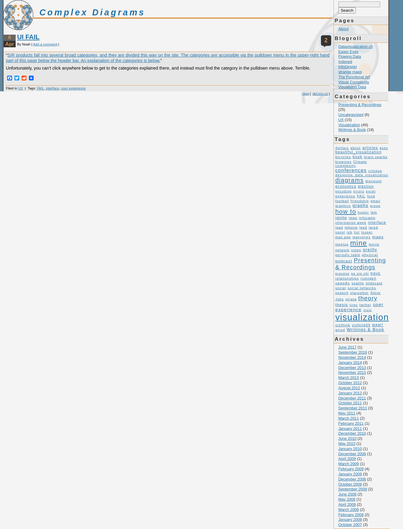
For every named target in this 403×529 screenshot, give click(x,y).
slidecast (374, 283)
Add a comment (45, 44)
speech (342, 293)
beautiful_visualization (358, 152)
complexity (345, 165)
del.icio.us (320, 93)
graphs (360, 205)
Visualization (349, 125)
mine (358, 243)
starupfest (359, 293)
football (342, 201)
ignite (341, 217)
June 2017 (347, 347)
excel (371, 191)
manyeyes (362, 237)
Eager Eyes (348, 51)
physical (370, 255)
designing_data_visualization (362, 175)
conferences (351, 170)
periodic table (348, 255)
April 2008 (347, 504)
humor (363, 212)
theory (367, 298)
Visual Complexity (353, 82)
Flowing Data (349, 56)
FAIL (40, 88)
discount (373, 181)
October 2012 (350, 382)
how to (345, 211)
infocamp (367, 218)
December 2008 (352, 479)
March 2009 (348, 464)
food (371, 196)
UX (20, 88)
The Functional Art (354, 77)
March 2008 (348, 509)
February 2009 (351, 469)
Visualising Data (352, 87)
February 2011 (351, 423)
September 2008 (352, 489)
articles (370, 148)
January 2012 (350, 393)
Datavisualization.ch (355, 46)
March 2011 (348, 418)
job (350, 232)
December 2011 (352, 398)
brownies (343, 162)
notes (356, 250)
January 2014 (350, 362)
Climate (360, 162)
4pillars (342, 148)
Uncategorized (351, 114)
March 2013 (348, 377)
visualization (362, 317)
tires (354, 305)
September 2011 (352, 408)
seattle (358, 283)
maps (377, 237)
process (342, 273)
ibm (374, 212)
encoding (343, 191)
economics (345, 186)
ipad (339, 227)
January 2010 (350, 448)
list (357, 232)
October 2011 (350, 403)
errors (358, 191)
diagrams (349, 180)
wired (340, 330)
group (375, 206)
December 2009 (352, 454)
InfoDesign (347, 66)
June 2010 (347, 438)
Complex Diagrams (92, 12)
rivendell (369, 278)
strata (350, 299)
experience (345, 196)
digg (305, 93)
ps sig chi (360, 273)
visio (367, 310)
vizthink (342, 325)
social (340, 288)
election (366, 186)
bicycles (343, 157)
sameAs (342, 283)
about (355, 148)
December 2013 (352, 367)
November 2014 (352, 357)
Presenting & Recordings (359, 104)
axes (384, 148)
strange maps (350, 72)
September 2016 (352, 352)
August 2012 (349, 388)
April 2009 (347, 458)
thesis (341, 304)
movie (374, 244)
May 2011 (347, 413)
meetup (342, 244)
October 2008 (350, 484)
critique (375, 171)
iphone (351, 227)
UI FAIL (28, 37)
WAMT (377, 325)
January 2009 (350, 474)
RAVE (376, 273)
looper (367, 232)
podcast (344, 261)
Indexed (345, 61)
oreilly (370, 249)
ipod (363, 227)
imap (353, 218)
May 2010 (347, 443)
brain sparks (376, 157)
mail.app (343, 237)
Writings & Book (352, 129)
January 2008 (350, 519)
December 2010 (352, 433)
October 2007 (350, 524)
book (358, 157)
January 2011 (350, 428)
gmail (375, 201)
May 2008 (347, 499)
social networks (362, 288)
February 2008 (351, 514)
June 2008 (347, 494)
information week (351, 222)
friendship (360, 201)
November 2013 (352, 372)
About (343, 29)
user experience (73, 88)
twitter (365, 305)
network (342, 250)
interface (52, 88)
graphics (343, 206)
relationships (347, 278)
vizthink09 (361, 325)
